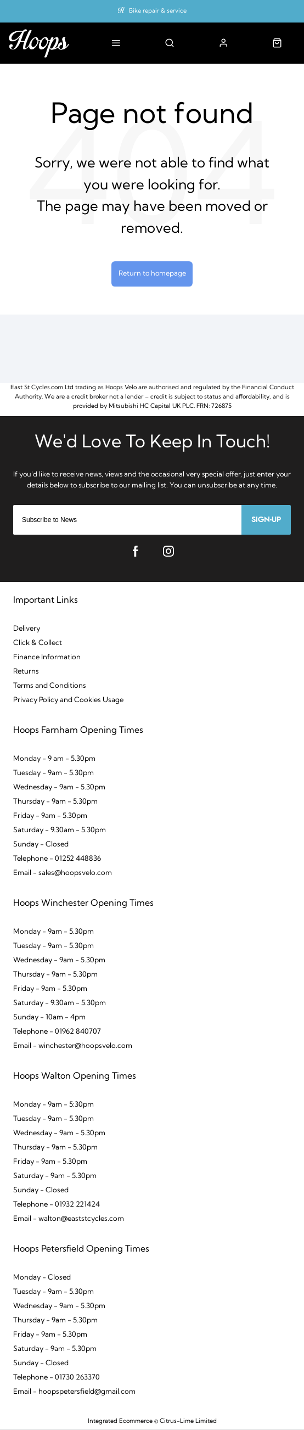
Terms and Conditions (49, 685)
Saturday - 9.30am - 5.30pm (59, 830)
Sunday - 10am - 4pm (49, 1017)
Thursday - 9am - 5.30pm (55, 801)
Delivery (26, 628)
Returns (26, 671)
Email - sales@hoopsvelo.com (62, 873)
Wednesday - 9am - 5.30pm (59, 787)
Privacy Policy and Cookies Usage (68, 700)
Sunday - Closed (41, 844)
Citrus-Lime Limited (188, 1421)
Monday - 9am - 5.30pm (53, 931)
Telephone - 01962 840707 (57, 1031)
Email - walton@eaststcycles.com (68, 1218)
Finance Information (47, 657)
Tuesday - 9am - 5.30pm (53, 773)
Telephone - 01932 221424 (56, 1204)
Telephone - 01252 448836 (57, 858)
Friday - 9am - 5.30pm (50, 816)
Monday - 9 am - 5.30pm (54, 758)
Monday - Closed (42, 1277)
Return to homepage (152, 273)
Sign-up (266, 520)
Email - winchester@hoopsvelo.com (72, 1046)
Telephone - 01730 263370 (56, 1377)
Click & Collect (37, 643)
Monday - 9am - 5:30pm (53, 1104)
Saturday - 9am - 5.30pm (55, 1176)
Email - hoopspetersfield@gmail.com (74, 1391)
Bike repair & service (158, 11)
